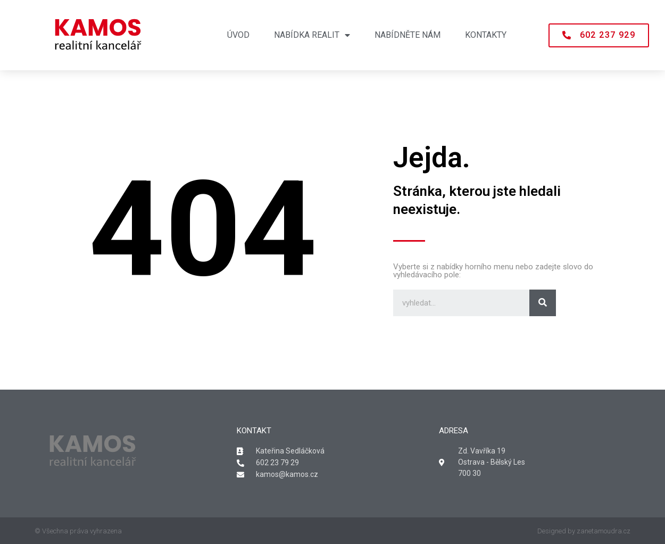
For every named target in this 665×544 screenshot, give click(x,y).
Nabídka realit (312, 35)
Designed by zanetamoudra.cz (583, 531)
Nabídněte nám (407, 35)
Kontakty (485, 35)
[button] (598, 35)
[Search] (542, 303)
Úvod (238, 35)
